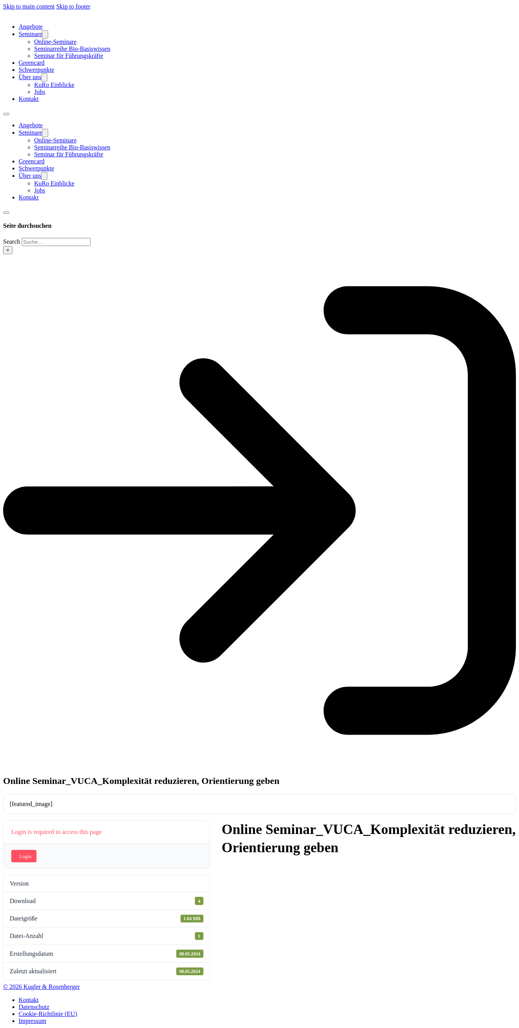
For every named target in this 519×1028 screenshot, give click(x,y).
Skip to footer (73, 6)
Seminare (30, 34)
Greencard (32, 62)
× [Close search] (7, 250)
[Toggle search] (6, 212)
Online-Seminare (55, 41)
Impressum (32, 1021)
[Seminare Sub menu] (45, 34)
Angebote (31, 26)
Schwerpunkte (36, 69)
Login (25, 856)
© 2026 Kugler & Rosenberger (41, 986)
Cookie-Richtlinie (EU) (48, 1014)
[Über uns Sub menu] (44, 77)
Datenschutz (34, 1007)
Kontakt (29, 98)
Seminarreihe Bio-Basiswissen (72, 48)
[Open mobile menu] (6, 114)
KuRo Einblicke (54, 84)
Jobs (39, 91)
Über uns (30, 77)
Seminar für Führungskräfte (68, 55)
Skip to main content (29, 6)
